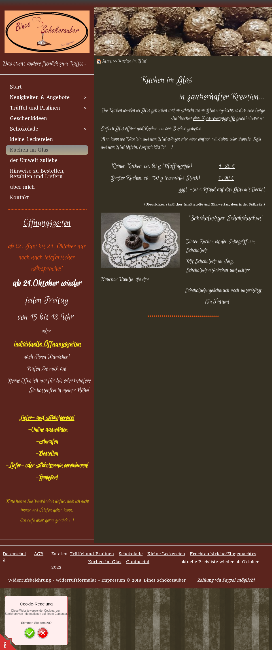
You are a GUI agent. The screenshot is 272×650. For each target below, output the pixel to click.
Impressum (113, 580)
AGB (38, 553)
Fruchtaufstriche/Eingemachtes (223, 553)
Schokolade (131, 553)
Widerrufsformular (76, 580)
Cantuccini (137, 561)
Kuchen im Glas (104, 561)
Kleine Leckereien (166, 553)
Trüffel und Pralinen (92, 553)
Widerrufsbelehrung (29, 580)
